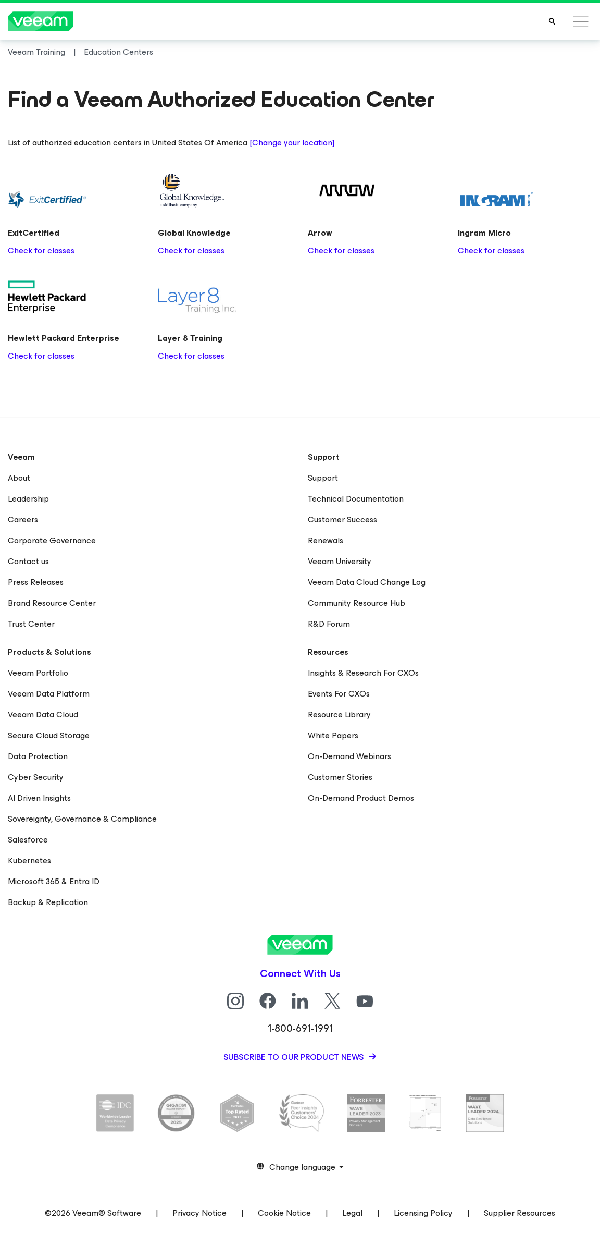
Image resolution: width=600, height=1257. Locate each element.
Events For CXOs (339, 694)
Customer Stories (340, 777)
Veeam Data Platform (49, 694)
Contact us (28, 561)
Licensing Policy (423, 1213)
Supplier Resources (519, 1213)
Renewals (325, 540)
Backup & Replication (48, 902)
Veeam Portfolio (38, 673)
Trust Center (31, 624)
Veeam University (339, 561)
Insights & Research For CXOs (363, 673)
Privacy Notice (199, 1213)
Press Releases (36, 582)
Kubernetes (29, 860)
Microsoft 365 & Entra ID (53, 881)
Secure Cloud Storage (49, 735)
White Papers (333, 735)
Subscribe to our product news (294, 1057)
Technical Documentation (356, 499)
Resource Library (339, 714)
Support (323, 478)
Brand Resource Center (52, 603)
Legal (352, 1213)
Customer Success (342, 519)
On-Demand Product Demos (361, 798)
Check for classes (41, 250)
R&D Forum (329, 624)
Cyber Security (36, 777)
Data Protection (38, 756)
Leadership (28, 499)
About (19, 478)
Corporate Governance (52, 540)
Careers (23, 519)
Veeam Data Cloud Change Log (367, 582)
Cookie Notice (284, 1213)
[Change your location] (291, 143)
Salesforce (28, 840)
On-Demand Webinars (349, 756)
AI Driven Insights (39, 798)
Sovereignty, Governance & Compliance (82, 819)
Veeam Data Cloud (43, 714)
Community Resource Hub (356, 603)
